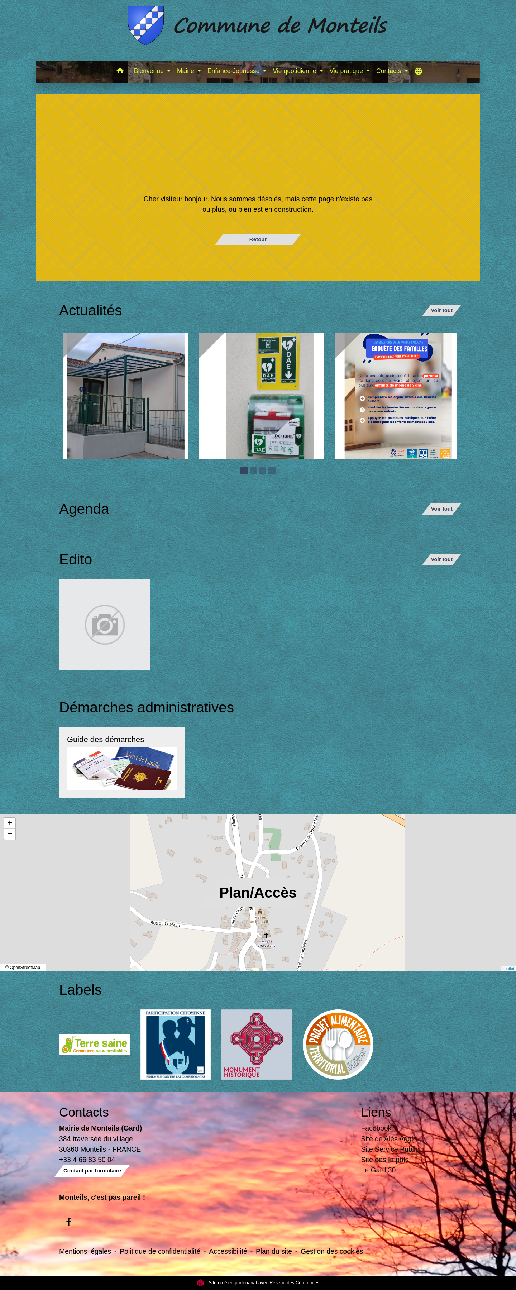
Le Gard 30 (378, 1170)
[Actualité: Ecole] (125, 396)
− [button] (10, 834)
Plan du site (274, 1251)
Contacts (84, 1112)
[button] (120, 72)
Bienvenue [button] (150, 71)
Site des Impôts (385, 1160)
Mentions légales (85, 1251)
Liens (376, 1112)
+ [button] (10, 823)
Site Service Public (390, 1149)
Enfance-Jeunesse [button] (234, 71)
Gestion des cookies (332, 1251)
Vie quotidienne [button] (295, 71)
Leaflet (508, 968)
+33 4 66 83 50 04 (87, 1160)
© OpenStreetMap (22, 967)
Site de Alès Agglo (389, 1139)
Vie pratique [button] (346, 71)
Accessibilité (228, 1251)
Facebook (376, 1128)
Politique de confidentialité (160, 1251)
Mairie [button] (186, 71)
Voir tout (442, 310)
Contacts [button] (389, 71)
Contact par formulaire (92, 1170)
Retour (258, 239)
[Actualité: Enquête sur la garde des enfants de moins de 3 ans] (397, 396)
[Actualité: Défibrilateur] (261, 396)
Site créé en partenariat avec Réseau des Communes (258, 1282)
